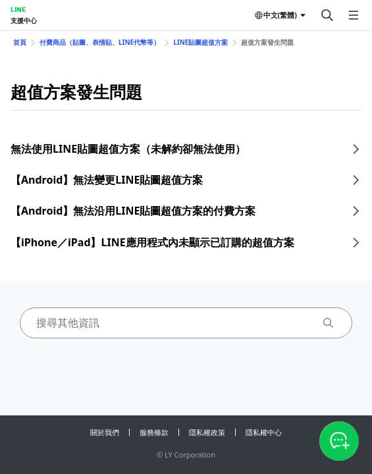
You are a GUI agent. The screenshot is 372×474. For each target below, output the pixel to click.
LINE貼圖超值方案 (200, 42)
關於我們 (104, 432)
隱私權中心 (264, 432)
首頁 (19, 42)
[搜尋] (327, 15)
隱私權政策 (207, 432)
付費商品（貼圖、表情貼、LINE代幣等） (100, 42)
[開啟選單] (353, 15)
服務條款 (154, 432)
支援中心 (24, 20)
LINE (18, 9)
